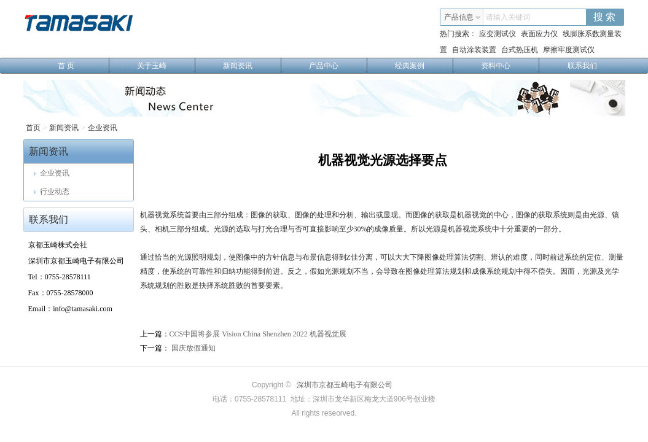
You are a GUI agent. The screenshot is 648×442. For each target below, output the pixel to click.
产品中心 (338, 65)
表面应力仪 (539, 33)
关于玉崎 (166, 65)
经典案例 (424, 65)
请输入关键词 (508, 17)
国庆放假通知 (193, 348)
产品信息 (462, 17)
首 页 (83, 65)
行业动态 (51, 191)
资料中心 (510, 65)
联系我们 (582, 65)
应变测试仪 (497, 33)
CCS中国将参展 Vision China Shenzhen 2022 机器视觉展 (258, 334)
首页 (33, 127)
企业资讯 (102, 127)
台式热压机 (519, 49)
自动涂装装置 (474, 49)
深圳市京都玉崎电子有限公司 (344, 385)
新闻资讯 (252, 65)
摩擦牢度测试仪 (569, 49)
